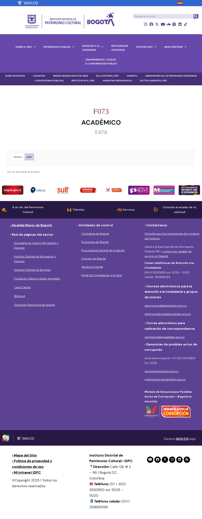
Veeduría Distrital (92, 267)
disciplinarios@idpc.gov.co (161, 371)
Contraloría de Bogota (95, 233)
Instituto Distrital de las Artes (32, 270)
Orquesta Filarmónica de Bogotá (34, 305)
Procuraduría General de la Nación (103, 250)
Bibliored (19, 296)
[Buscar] (196, 16)
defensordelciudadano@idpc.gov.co (168, 314)
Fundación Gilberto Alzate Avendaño (37, 279)
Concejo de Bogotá (93, 258)
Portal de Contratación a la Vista (101, 275)
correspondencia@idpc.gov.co (165, 337)
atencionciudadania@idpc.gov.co (166, 305)
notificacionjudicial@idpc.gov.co (165, 379)
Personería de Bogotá (94, 242)
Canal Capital (22, 287)
